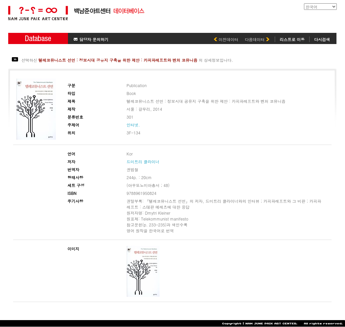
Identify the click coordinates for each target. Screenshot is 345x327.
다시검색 (322, 39)
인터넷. (133, 125)
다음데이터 (257, 39)
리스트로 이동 (292, 39)
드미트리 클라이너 (143, 161)
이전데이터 (226, 39)
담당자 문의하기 (90, 39)
